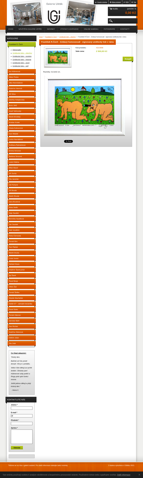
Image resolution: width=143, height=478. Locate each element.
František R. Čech (51, 37)
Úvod (41, 37)
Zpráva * (14, 428)
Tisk (134, 2)
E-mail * (14, 412)
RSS (127, 2)
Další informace (123, 475)
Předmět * (15, 420)
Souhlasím (140, 475)
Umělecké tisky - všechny (67, 37)
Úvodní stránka (102, 2)
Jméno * (14, 405)
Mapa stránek (116, 2)
